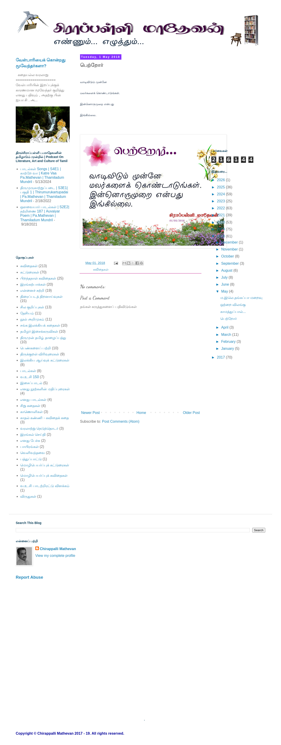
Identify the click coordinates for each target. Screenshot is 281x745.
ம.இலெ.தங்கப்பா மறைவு (241, 298)
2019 (221, 229)
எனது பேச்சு (30, 440)
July (225, 277)
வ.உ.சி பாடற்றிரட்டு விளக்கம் (44, 486)
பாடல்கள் (28, 371)
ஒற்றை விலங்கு (233, 305)
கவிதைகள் (101, 269)
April (225, 327)
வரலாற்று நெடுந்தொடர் (39, 428)
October (228, 256)
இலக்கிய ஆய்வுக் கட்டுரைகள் (44, 360)
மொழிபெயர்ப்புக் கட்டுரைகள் (44, 465)
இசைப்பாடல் (31, 383)
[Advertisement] (42, 241)
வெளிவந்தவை (32, 453)
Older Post (191, 413)
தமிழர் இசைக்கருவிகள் (39, 331)
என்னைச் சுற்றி (32, 290)
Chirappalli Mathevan (58, 549)
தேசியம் (27, 313)
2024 (221, 194)
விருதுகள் (28, 496)
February (228, 341)
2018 (221, 236)
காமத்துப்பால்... (233, 312)
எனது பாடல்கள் (33, 400)
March (226, 334)
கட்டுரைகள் (29, 272)
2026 (221, 180)
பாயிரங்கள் (29, 447)
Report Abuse (29, 577)
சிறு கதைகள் (30, 406)
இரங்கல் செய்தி (33, 434)
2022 (221, 208)
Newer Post (90, 413)
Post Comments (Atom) (120, 421)
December (230, 242)
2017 (221, 357)
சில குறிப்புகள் (32, 307)
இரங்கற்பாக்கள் (33, 284)
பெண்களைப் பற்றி (35, 348)
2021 (221, 215)
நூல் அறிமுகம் (32, 319)
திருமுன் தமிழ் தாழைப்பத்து (43, 338)
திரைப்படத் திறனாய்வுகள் (41, 296)
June (225, 284)
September (230, 263)
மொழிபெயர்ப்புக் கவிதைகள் (43, 475)
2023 (221, 201)
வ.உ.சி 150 (29, 377)
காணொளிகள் (31, 412)
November (230, 249)
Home (141, 413)
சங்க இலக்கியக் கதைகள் (40, 325)
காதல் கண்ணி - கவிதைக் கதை (44, 418)
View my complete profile (55, 556)
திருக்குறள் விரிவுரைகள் (39, 354)
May (225, 291)
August (227, 270)
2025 (221, 187)
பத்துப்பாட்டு (31, 459)
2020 (221, 222)
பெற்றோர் (228, 319)
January (228, 348)
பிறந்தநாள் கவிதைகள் (38, 278)
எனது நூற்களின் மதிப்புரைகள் (45, 389)
